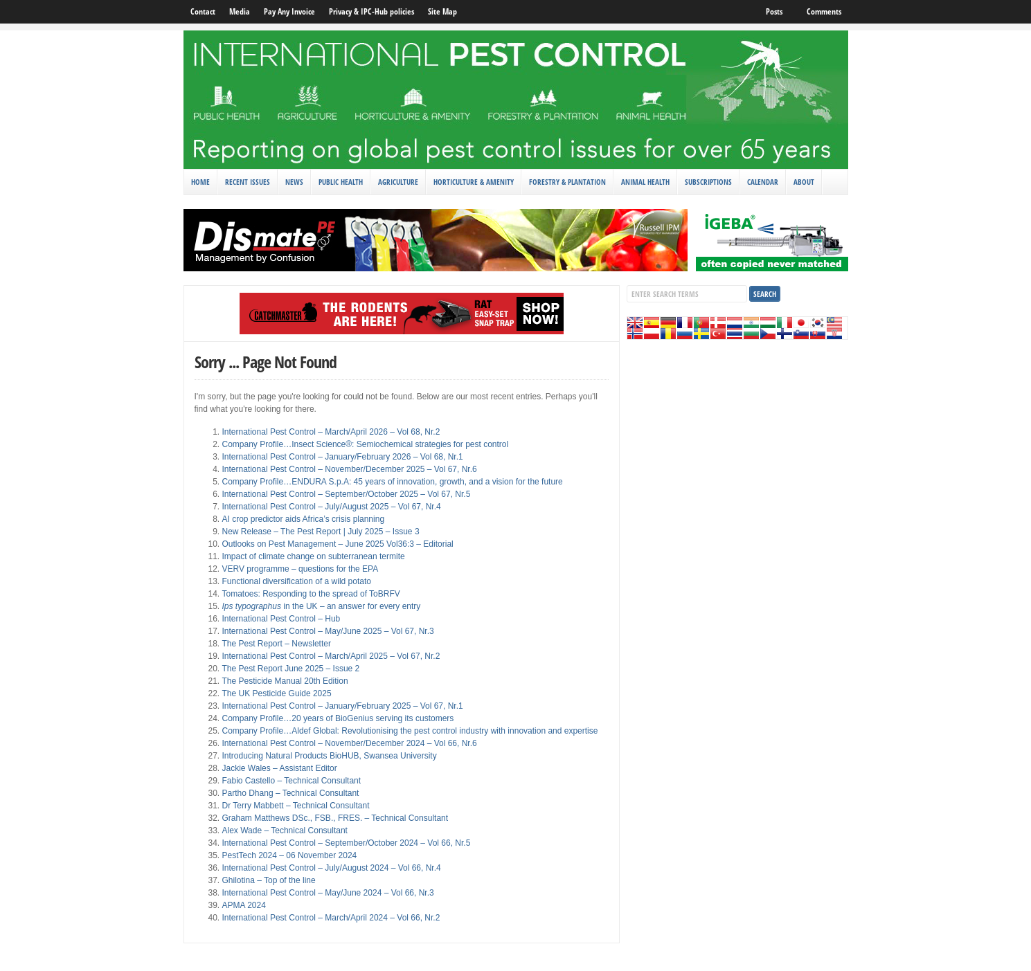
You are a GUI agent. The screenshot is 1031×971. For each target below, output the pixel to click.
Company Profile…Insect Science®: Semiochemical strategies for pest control (365, 444)
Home (200, 181)
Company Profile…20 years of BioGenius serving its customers (338, 718)
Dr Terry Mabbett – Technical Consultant (296, 805)
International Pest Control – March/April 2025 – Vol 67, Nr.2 (331, 656)
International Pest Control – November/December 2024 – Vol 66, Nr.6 (349, 743)
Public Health (341, 181)
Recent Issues (247, 181)
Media (239, 11)
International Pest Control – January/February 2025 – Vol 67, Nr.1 (342, 706)
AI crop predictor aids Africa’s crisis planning (303, 519)
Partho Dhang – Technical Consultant (290, 793)
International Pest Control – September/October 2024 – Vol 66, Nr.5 (346, 843)
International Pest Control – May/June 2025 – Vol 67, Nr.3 (328, 631)
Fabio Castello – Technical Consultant (291, 781)
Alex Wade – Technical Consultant (285, 830)
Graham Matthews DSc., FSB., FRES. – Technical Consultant (335, 818)
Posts (774, 11)
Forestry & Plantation (567, 181)
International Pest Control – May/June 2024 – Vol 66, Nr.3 (328, 893)
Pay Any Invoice (289, 11)
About (804, 181)
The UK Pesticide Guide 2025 (277, 693)
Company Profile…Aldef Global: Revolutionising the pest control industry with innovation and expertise (410, 731)
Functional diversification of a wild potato (296, 581)
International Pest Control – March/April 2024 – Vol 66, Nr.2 (331, 918)
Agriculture (398, 181)
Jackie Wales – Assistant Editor (279, 768)
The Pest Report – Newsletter (276, 643)
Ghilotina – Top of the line (269, 880)
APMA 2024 (244, 905)
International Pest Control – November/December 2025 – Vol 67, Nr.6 (349, 469)
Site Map (442, 11)
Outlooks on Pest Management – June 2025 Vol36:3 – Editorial (338, 544)
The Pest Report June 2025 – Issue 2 (291, 668)
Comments (824, 11)
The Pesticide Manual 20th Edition (285, 681)
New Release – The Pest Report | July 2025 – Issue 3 (321, 531)
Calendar (762, 181)
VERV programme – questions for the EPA (300, 569)
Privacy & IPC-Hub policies (371, 11)
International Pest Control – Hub (281, 619)
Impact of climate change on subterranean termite (313, 556)
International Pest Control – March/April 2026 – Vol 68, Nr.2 (331, 432)
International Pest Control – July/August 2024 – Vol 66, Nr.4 (331, 868)
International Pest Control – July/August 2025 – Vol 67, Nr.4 (331, 506)
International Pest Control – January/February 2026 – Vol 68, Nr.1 (342, 457)
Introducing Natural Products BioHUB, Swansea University (329, 756)
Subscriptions (708, 181)
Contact (202, 11)
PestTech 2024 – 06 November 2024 (289, 855)
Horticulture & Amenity (473, 181)
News (294, 181)
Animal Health (645, 181)
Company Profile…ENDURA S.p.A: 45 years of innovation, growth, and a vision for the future (392, 482)
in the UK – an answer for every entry (321, 606)
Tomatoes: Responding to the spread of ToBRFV (311, 594)
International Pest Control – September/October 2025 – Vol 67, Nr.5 (346, 494)
